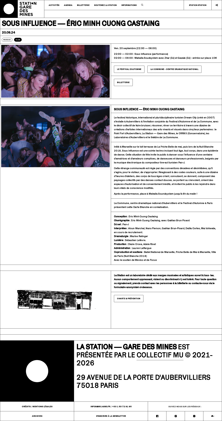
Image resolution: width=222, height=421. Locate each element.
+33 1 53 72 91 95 (122, 406)
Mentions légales (42, 406)
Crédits (26, 406)
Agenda (68, 5)
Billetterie (83, 5)
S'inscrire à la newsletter (111, 416)
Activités (54, 5)
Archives (37, 416)
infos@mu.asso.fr (100, 406)
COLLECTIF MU (160, 355)
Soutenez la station (105, 5)
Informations (129, 5)
